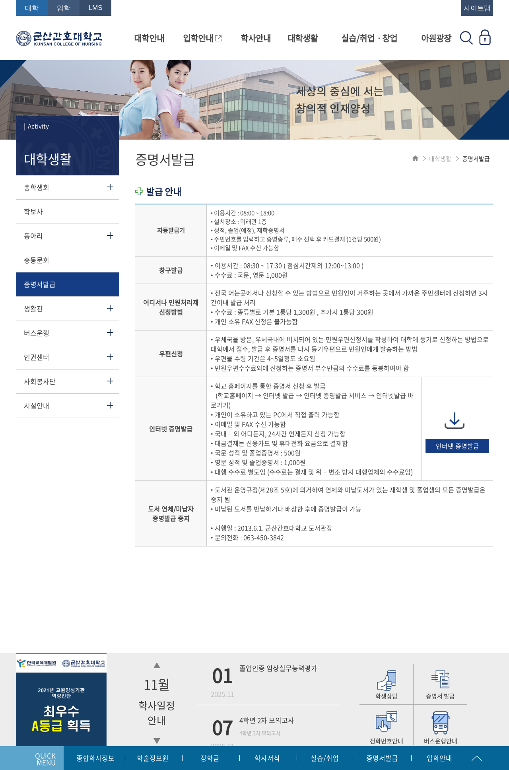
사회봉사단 (40, 381)
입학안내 (202, 38)
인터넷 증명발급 (457, 446)
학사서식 (267, 758)
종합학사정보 (95, 758)
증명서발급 (40, 284)
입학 (63, 8)
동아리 (33, 236)
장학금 (210, 758)
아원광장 (436, 38)
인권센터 (36, 357)
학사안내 (256, 38)
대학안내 (149, 38)
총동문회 (36, 260)
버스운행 (36, 333)
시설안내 (36, 405)
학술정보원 (153, 758)
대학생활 (303, 38)
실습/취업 (325, 758)
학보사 (33, 211)
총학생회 (36, 187)
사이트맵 (477, 8)
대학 (32, 8)
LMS (96, 8)
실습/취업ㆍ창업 (369, 38)
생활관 (33, 308)
